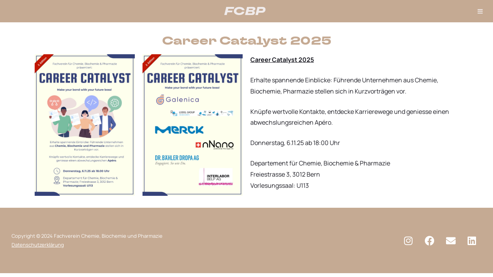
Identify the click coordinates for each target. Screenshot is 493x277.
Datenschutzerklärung (38, 244)
